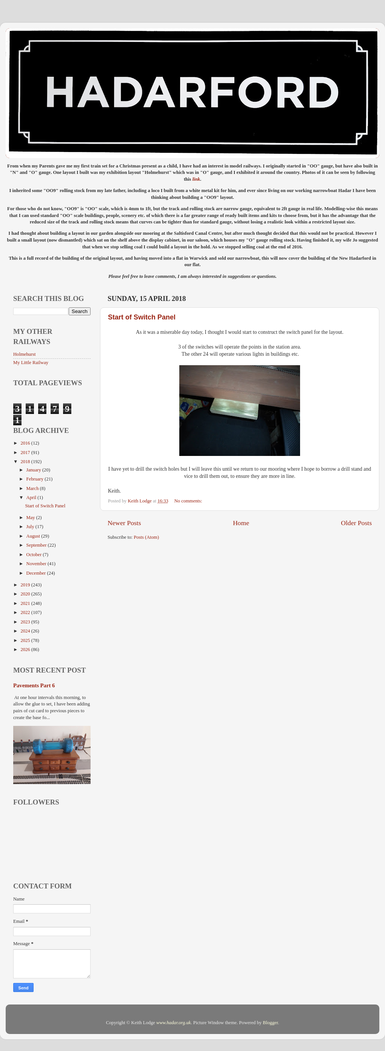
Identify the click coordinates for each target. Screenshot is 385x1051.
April (32, 497)
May (31, 517)
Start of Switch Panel (142, 317)
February (35, 479)
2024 (25, 631)
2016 (25, 443)
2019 (25, 585)
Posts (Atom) (146, 537)
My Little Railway (30, 362)
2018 (25, 461)
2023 (25, 622)
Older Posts (356, 523)
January (34, 470)
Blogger (270, 1022)
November (37, 563)
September (37, 545)
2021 (25, 603)
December (36, 573)
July (30, 526)
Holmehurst (24, 354)
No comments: (188, 501)
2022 (25, 612)
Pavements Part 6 (34, 685)
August (34, 536)
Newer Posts (124, 523)
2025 (25, 640)
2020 (25, 594)
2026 (25, 649)
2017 (25, 452)
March (33, 488)
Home (241, 523)
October (34, 554)
